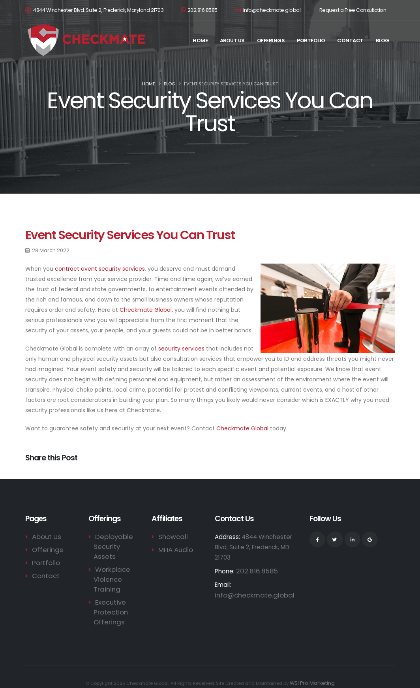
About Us (232, 40)
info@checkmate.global (268, 10)
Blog (382, 40)
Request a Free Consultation (352, 10)
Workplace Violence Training (110, 568)
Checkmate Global (242, 428)
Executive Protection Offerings (109, 599)
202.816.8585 (199, 10)
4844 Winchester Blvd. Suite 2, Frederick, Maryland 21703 (98, 10)
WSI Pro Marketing (312, 670)
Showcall (171, 536)
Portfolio (311, 40)
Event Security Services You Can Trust (129, 234)
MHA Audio (173, 549)
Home (200, 40)
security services (181, 348)
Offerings (271, 40)
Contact (350, 40)
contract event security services (100, 269)
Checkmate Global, (146, 310)
